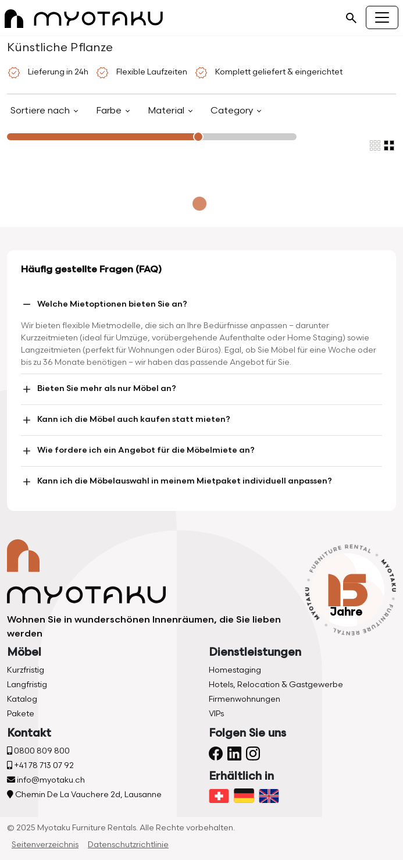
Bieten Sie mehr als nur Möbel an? (98, 389)
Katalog (22, 699)
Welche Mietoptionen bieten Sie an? (104, 304)
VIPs (216, 714)
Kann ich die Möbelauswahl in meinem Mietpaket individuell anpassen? (176, 482)
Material (167, 110)
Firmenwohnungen (244, 699)
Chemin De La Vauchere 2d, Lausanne (84, 794)
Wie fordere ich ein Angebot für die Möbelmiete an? (138, 451)
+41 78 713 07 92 (40, 765)
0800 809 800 (38, 751)
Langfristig (27, 685)
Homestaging (235, 670)
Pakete (20, 714)
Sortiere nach (41, 110)
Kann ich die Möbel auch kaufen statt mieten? (125, 420)
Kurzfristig (25, 670)
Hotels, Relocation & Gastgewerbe (276, 685)
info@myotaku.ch (46, 780)
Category (233, 110)
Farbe (110, 110)
